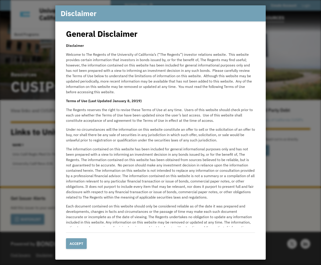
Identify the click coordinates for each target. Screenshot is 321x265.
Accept (76, 243)
